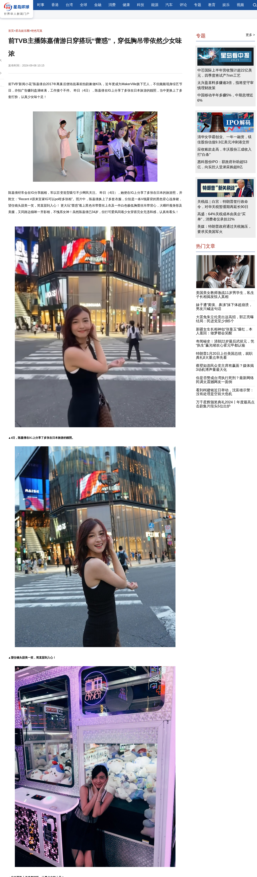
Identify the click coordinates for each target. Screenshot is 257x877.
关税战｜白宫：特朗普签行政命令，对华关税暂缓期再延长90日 (222, 204)
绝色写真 (36, 30)
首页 (11, 30)
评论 (183, 5)
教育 (211, 5)
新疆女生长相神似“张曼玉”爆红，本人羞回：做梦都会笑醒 (224, 331)
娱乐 (226, 5)
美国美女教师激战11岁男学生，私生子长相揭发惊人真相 (225, 295)
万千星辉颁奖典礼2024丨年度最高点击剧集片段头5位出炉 (225, 404)
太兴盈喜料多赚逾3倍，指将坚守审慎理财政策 (225, 85)
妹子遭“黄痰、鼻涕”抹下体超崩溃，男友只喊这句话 (224, 307)
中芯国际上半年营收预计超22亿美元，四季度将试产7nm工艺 (224, 73)
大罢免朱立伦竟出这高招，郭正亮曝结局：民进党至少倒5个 (225, 319)
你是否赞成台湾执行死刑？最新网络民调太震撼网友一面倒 (225, 380)
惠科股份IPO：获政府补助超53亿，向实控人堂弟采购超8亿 (222, 164)
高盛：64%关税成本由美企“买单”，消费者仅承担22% (221, 216)
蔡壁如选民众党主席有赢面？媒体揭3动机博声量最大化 (225, 368)
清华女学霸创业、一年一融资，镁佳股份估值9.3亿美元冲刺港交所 (224, 139)
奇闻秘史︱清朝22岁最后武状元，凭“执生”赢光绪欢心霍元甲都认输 (225, 343)
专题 (197, 5)
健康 (126, 5)
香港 (55, 5)
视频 (240, 5)
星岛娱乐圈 (22, 30)
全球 (83, 5)
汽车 (169, 5)
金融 (97, 5)
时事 (40, 5)
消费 (112, 5)
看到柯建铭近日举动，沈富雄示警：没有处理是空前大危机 (225, 392)
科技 (140, 5)
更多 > (250, 35)
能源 (154, 5)
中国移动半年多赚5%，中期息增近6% (225, 97)
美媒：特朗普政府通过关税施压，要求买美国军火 (224, 229)
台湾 (69, 5)
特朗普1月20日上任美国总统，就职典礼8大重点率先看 (224, 356)
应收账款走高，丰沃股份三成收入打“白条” (224, 152)
